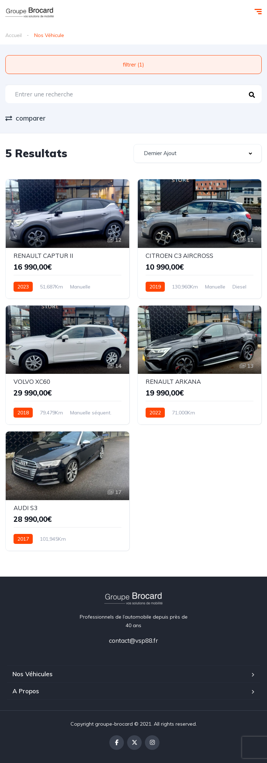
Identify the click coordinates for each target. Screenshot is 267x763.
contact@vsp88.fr (133, 640)
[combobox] (198, 153)
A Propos (25, 691)
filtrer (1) (133, 64)
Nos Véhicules (32, 674)
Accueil (13, 35)
